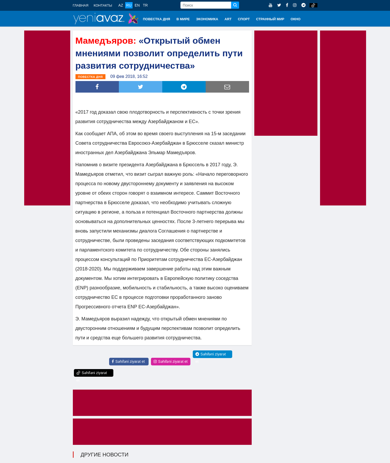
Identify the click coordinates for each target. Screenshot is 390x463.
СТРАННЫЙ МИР (270, 19)
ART (228, 19)
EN (137, 5)
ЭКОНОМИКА (207, 19)
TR (145, 5)
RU (128, 5)
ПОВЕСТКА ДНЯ (156, 19)
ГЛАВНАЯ (81, 5)
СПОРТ (244, 19)
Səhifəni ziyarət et (128, 361)
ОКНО (296, 19)
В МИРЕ (183, 19)
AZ (120, 5)
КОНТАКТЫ (103, 5)
